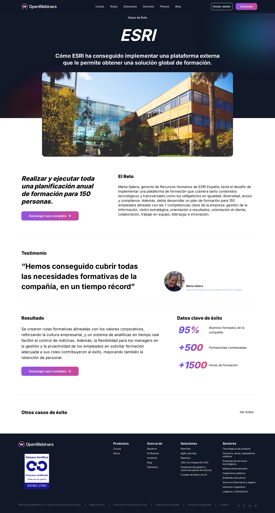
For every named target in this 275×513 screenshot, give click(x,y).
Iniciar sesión (222, 6)
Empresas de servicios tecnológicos (235, 462)
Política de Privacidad (167, 504)
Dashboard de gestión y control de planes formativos (196, 469)
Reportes (185, 457)
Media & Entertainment (235, 468)
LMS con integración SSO (194, 462)
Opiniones (152, 467)
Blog (178, 6)
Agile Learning (188, 453)
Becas (116, 453)
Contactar (246, 6)
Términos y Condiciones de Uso (130, 504)
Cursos (117, 448)
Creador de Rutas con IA (194, 474)
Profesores (153, 453)
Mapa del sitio (97, 504)
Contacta (152, 457)
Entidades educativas (234, 477)
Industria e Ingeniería (234, 486)
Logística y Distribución (235, 491)
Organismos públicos (234, 473)
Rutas (113, 6)
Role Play (186, 448)
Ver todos (247, 412)
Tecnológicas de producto (237, 448)
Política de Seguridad (199, 504)
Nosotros (152, 448)
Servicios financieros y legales (239, 482)
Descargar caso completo (50, 216)
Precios (164, 6)
